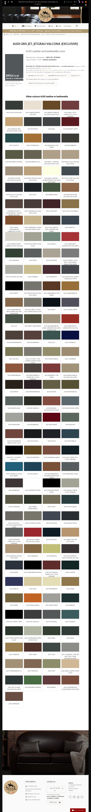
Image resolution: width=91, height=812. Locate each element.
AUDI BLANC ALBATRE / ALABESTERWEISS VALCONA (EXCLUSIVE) (51, 180)
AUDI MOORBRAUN (33, 424)
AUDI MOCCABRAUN (33, 408)
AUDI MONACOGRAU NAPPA (70, 408)
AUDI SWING (51, 638)
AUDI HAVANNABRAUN (70, 293)
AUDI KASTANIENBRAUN (14, 342)
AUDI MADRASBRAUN (14, 375)
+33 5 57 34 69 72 (56, 788)
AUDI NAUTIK (52, 441)
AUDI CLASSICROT (51, 211)
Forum (59, 26)
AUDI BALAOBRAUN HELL (32, 162)
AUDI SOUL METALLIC (32, 621)
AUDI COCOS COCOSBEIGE (70, 211)
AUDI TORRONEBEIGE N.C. (14, 671)
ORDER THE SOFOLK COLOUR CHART (41, 83)
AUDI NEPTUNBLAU (70, 441)
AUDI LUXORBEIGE (70, 359)
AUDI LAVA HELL (14, 359)
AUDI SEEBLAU (14, 589)
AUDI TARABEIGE (14, 654)
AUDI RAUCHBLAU (51, 523)
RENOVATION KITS (36, 75)
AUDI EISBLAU (51, 244)
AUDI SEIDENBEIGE (51, 589)
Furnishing (26, 26)
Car (17, 26)
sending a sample (46, 68)
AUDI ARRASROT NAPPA (70, 129)
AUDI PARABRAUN (14, 490)
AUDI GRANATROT (51, 277)
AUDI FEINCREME (51, 260)
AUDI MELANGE (51, 392)
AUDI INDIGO (51, 309)
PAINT (75, 75)
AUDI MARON (14, 392)
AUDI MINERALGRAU (14, 408)
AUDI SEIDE (32, 589)
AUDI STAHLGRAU (51, 621)
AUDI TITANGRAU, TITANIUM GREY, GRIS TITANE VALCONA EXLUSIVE (70, 656)
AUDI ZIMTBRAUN (14, 704)
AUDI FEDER (33, 260)
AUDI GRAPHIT (14, 293)
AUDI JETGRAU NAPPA (70, 309)
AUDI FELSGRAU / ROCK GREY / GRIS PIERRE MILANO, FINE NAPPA (70, 262)
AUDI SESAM (70, 589)
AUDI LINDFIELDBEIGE (51, 359)
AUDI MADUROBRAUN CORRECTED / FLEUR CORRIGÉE (32, 377)
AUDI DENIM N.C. (70, 227)
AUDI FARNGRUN (14, 260)
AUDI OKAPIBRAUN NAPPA (51, 457)
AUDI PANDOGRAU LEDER (70, 474)
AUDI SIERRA (14, 605)
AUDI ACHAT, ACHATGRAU (14, 112)
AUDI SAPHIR (14, 572)
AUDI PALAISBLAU (32, 474)
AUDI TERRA (33, 654)
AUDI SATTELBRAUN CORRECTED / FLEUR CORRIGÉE (51, 574)
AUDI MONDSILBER (14, 424)
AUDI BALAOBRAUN (70, 145)
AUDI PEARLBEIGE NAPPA (33, 490)
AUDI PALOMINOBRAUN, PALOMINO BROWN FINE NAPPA (51, 476)
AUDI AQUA (51, 129)
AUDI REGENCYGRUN (70, 523)
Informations (67, 26)
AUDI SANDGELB (52, 556)
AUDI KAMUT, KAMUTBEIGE (33, 326)
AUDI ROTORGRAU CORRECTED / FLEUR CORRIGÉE (14, 541)
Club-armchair (39, 26)
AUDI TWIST (51, 671)
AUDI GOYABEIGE (33, 277)
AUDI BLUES (32, 194)
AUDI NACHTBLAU (32, 441)
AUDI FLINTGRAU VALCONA (14, 277)
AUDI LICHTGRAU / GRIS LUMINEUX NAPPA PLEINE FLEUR (33, 361)
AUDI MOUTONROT (51, 424)
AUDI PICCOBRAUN (14, 507)
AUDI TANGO (70, 638)
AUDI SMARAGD (70, 605)
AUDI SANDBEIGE (33, 556)
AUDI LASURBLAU (70, 342)
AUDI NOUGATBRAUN (32, 457)
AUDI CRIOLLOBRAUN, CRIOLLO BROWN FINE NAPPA (51, 229)
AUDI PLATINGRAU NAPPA (33, 523)
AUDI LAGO (51, 342)
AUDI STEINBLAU (70, 621)
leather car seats (47, 70)
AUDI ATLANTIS (14, 145)
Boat (51, 26)
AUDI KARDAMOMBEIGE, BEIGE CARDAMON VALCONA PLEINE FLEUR (51, 328)
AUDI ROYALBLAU (51, 539)
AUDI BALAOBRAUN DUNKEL (14, 162)
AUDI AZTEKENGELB (33, 145)
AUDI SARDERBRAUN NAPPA (32, 572)
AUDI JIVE (14, 326)
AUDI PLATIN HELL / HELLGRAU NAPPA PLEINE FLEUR (14, 525)
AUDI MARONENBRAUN (33, 392)
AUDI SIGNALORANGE (32, 605)
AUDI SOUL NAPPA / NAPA (14, 621)
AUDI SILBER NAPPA (52, 605)
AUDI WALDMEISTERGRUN (33, 687)
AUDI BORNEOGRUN (52, 194)
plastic (78, 70)
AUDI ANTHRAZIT (33, 129)
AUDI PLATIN (51, 507)
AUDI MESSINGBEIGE (70, 392)
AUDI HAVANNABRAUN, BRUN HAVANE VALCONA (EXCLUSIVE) (14, 311)
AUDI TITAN (51, 654)
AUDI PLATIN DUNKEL (70, 507)
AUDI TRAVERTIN (33, 671)
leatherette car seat (63, 70)
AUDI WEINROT (51, 687)
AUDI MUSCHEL (70, 424)
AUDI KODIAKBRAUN (33, 342)
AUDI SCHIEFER (70, 572)
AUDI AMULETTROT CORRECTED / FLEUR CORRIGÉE (70, 114)
